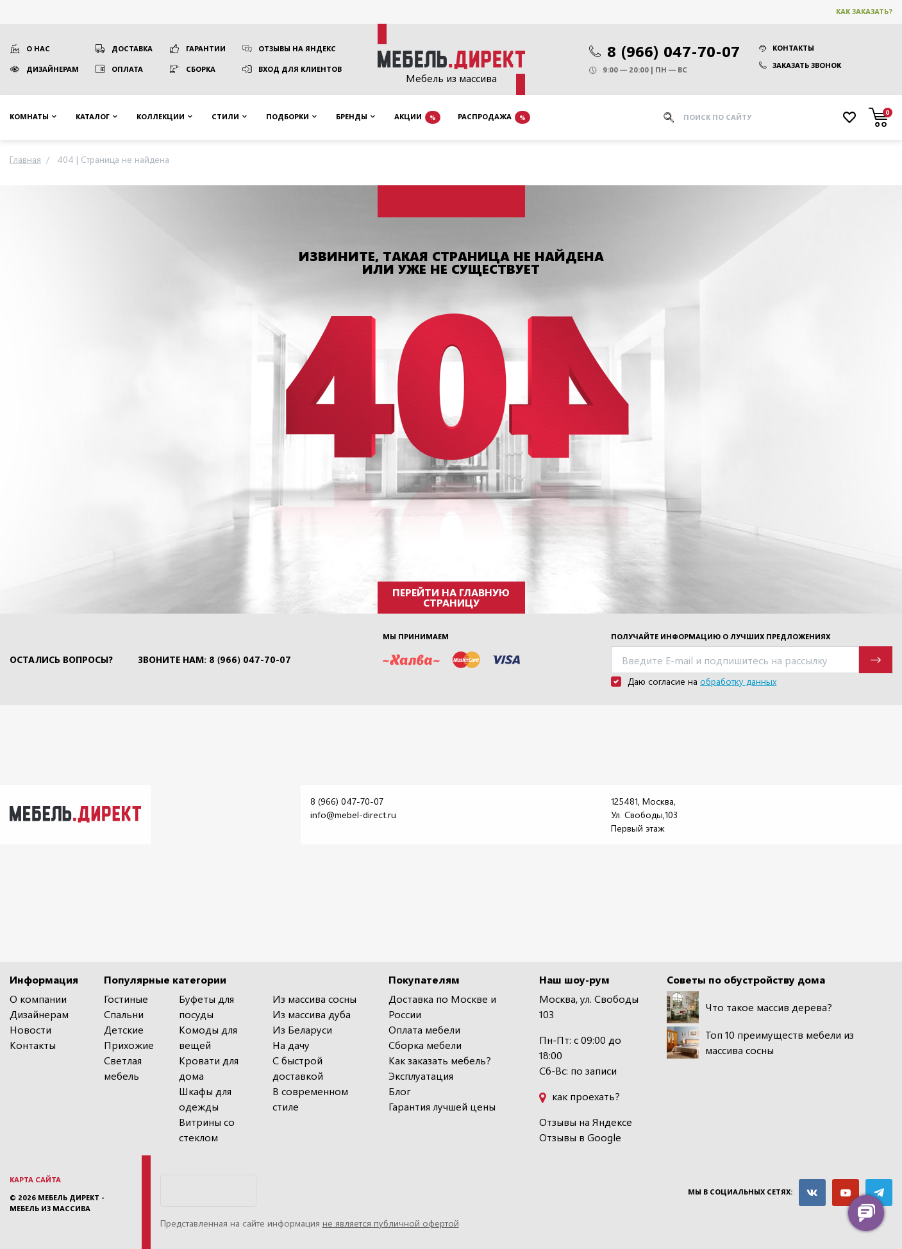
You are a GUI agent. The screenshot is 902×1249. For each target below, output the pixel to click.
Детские (124, 1029)
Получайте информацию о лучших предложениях (720, 636)
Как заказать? (864, 11)
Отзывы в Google (580, 1137)
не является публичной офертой (390, 1223)
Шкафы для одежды (205, 1098)
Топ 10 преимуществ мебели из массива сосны (760, 1043)
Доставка (132, 48)
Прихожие (129, 1045)
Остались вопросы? (61, 659)
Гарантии (206, 48)
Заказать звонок (800, 65)
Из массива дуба (311, 1014)
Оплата (127, 69)
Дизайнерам (52, 69)
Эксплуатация (420, 1075)
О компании (38, 998)
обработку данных (738, 681)
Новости (30, 1029)
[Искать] (669, 117)
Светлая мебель (123, 1067)
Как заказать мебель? (439, 1060)
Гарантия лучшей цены (442, 1106)
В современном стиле (310, 1098)
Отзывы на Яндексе (585, 1121)
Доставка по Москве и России (442, 1006)
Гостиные (126, 998)
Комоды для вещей (208, 1037)
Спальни (124, 1014)
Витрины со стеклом (207, 1129)
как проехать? (579, 1096)
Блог (399, 1091)
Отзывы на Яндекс (297, 48)
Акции (417, 117)
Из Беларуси (302, 1029)
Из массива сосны (314, 998)
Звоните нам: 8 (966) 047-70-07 (214, 659)
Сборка (200, 69)
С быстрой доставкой (297, 1067)
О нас (38, 48)
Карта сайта (35, 1179)
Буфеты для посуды (206, 1006)
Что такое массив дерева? (749, 1007)
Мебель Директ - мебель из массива (57, 1203)
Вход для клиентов (300, 69)
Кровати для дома (208, 1067)
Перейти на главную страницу (451, 597)
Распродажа (494, 117)
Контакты (786, 48)
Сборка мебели (425, 1045)
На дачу (291, 1045)
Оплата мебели (424, 1029)
